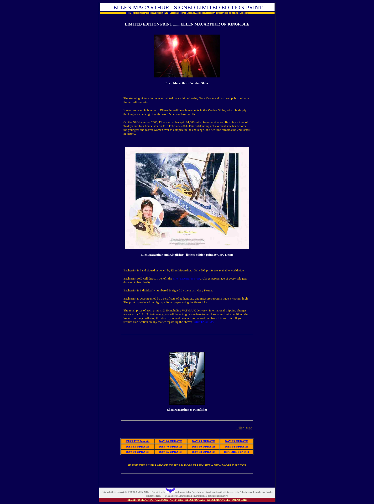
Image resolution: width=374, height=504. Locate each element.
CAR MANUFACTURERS (169, 500)
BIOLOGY (140, 13)
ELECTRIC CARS (195, 500)
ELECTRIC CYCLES (218, 500)
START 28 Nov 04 (138, 441)
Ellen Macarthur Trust (186, 278)
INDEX (190, 13)
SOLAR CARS (239, 500)
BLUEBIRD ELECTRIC (140, 500)
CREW (151, 13)
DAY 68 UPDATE (203, 451)
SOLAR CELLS (226, 13)
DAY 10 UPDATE (170, 441)
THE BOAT (210, 13)
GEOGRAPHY (164, 13)
